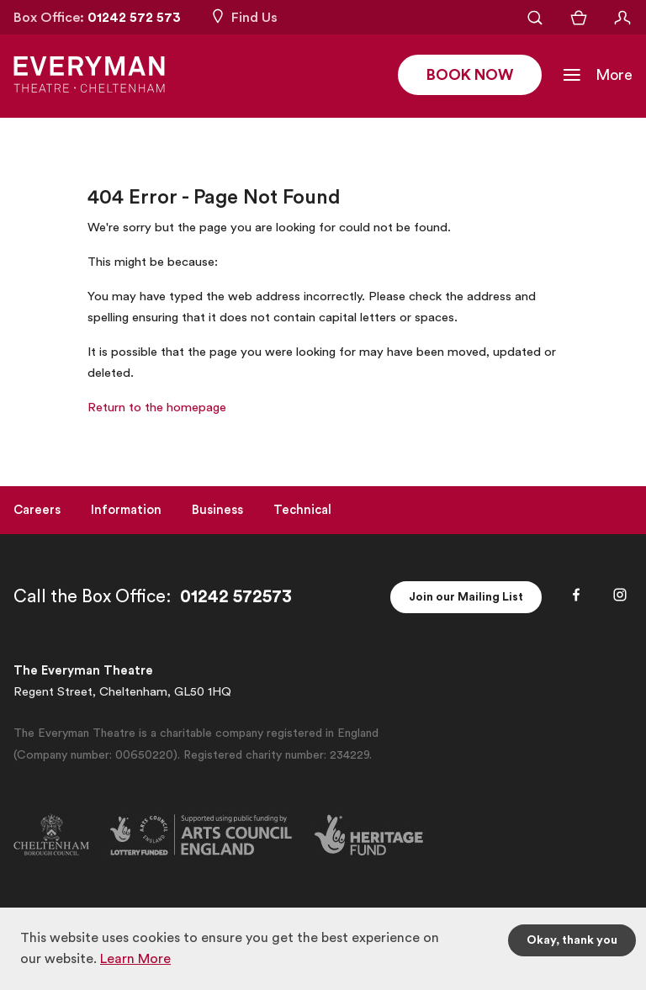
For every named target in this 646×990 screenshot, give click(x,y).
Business (217, 510)
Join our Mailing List (465, 597)
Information (126, 510)
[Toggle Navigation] (597, 75)
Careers (37, 510)
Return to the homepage (156, 407)
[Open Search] (535, 18)
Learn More (135, 959)
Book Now (469, 75)
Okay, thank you (572, 940)
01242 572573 (236, 597)
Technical (302, 510)
